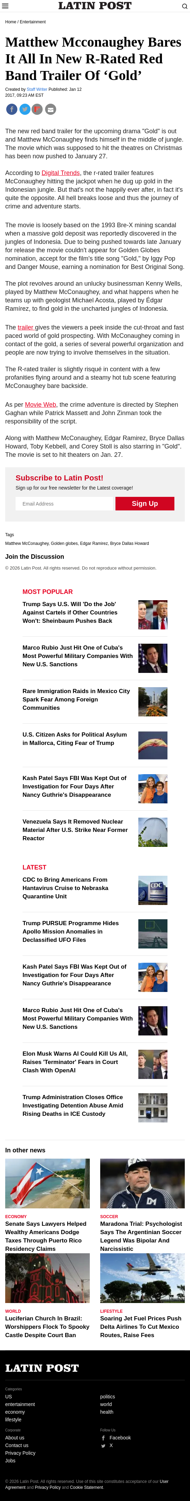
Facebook (120, 1437)
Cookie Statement (86, 1487)
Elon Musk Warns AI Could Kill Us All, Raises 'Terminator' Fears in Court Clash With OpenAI (75, 1062)
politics (107, 1396)
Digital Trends (61, 172)
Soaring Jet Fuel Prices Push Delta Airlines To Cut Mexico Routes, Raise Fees (140, 1327)
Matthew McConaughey (27, 543)
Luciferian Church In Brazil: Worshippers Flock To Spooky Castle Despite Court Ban (47, 1327)
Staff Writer (38, 89)
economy (15, 1412)
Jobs (10, 1460)
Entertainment (33, 21)
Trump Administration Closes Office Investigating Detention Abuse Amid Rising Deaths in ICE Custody (73, 1105)
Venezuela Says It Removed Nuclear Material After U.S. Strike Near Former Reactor (75, 830)
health (106, 1412)
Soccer (109, 1216)
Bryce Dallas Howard (129, 543)
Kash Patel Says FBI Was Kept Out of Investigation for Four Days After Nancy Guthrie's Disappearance (75, 786)
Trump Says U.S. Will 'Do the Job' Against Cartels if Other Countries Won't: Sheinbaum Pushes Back (70, 612)
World (13, 1311)
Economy (16, 1216)
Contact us (16, 1445)
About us (14, 1437)
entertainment (20, 1404)
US (8, 1396)
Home (10, 21)
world (106, 1404)
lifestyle (13, 1419)
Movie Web (40, 404)
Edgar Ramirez (94, 543)
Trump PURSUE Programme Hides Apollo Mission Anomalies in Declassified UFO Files (71, 931)
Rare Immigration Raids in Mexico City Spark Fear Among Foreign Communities (76, 699)
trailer (26, 327)
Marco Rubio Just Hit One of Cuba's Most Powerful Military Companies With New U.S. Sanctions (78, 656)
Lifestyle (111, 1311)
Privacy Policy (20, 1453)
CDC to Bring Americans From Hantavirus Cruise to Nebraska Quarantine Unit (66, 888)
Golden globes (64, 543)
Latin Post (95, 5)
